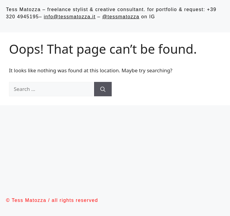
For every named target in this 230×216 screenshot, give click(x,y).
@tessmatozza (120, 16)
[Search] (103, 89)
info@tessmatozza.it (70, 16)
